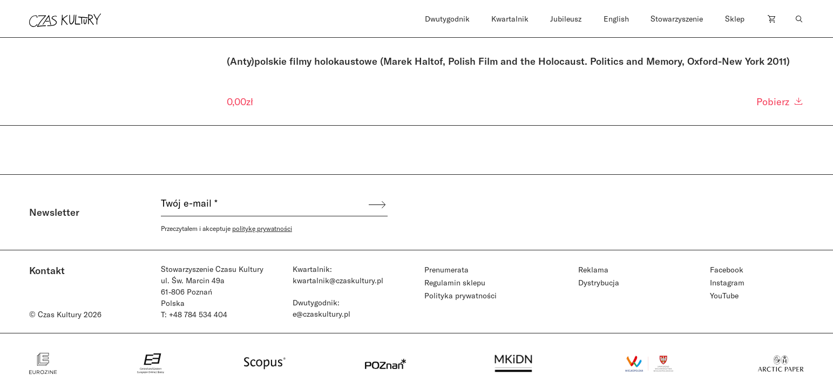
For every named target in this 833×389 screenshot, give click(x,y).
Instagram (727, 282)
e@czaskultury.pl (321, 313)
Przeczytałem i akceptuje (226, 228)
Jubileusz (565, 18)
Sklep (734, 18)
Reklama (593, 269)
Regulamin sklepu (454, 282)
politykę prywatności (262, 228)
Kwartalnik (510, 18)
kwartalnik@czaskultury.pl (338, 280)
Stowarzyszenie (677, 18)
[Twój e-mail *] (264, 204)
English (616, 18)
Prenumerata (446, 269)
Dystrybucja (598, 282)
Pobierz (780, 101)
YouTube (724, 295)
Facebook (726, 269)
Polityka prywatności (460, 295)
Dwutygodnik (447, 18)
